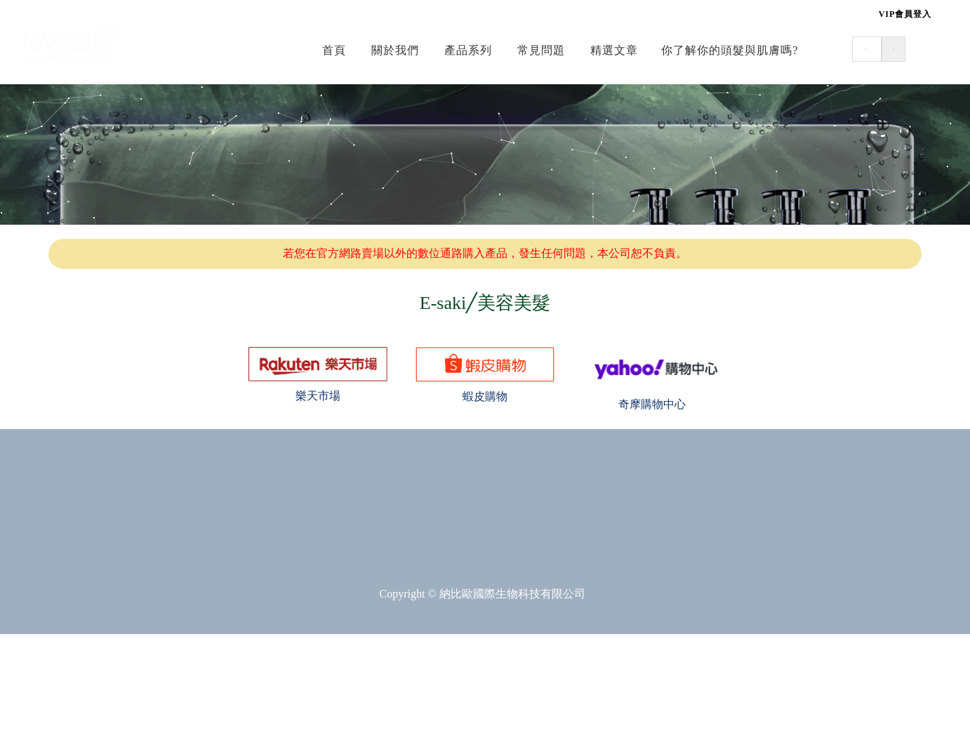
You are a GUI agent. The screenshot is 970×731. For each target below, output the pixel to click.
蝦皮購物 (485, 396)
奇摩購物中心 (652, 404)
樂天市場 (317, 396)
